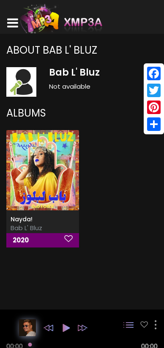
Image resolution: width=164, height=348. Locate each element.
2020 (21, 240)
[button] (48, 327)
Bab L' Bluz (26, 227)
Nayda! (22, 219)
